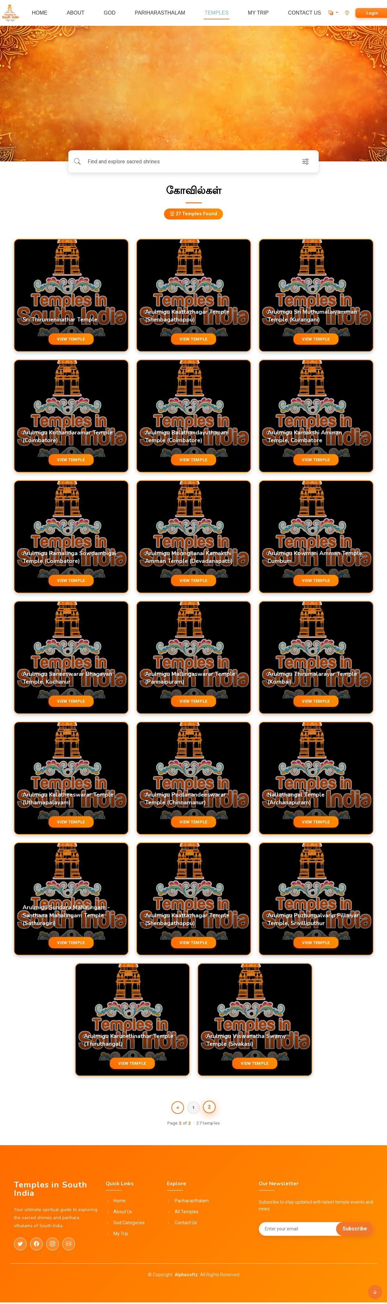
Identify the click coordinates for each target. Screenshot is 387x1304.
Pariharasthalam (192, 1202)
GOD (109, 12)
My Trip (120, 1235)
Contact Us (186, 1224)
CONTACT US (304, 12)
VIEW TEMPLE (71, 339)
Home (119, 1202)
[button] (333, 13)
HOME (39, 12)
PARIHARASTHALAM (160, 12)
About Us (122, 1213)
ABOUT (75, 12)
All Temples (186, 1213)
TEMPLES (217, 12)
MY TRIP (258, 12)
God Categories (129, 1224)
